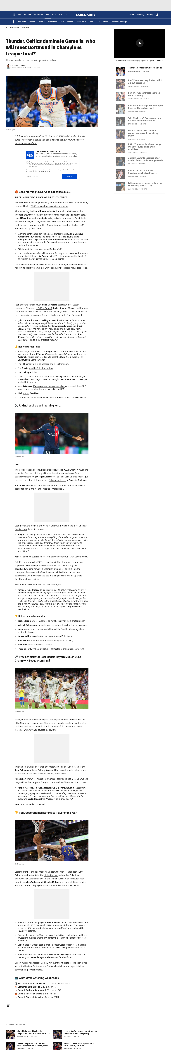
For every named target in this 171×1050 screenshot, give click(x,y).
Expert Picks (25, 27)
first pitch (34, 644)
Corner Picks (41, 804)
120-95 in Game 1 (44, 308)
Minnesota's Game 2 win (40, 963)
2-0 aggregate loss (57, 480)
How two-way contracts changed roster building (144, 94)
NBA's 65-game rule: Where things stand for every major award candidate (144, 147)
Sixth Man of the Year (41, 947)
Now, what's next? (23, 584)
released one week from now (54, 364)
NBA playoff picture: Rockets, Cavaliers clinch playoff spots (142, 171)
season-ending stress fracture (61, 625)
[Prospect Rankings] (118, 21)
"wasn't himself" (56, 636)
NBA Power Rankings (12, 27)
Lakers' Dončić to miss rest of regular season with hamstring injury (80, 1032)
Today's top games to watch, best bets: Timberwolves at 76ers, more (32, 1044)
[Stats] (62, 21)
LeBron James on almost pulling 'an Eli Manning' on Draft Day (145, 184)
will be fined (60, 629)
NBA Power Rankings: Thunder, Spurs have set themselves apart (145, 106)
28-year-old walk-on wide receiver (49, 386)
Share (159, 60)
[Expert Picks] (80, 21)
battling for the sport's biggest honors (35, 773)
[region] (139, 43)
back (36, 372)
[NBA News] (22, 21)
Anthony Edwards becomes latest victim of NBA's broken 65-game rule (145, 159)
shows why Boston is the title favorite (48, 315)
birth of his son (51, 875)
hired (33, 397)
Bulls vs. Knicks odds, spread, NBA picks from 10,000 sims (79, 1044)
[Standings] (52, 21)
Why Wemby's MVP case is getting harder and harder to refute (144, 119)
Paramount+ (64, 983)
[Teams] (70, 21)
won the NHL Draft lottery (41, 368)
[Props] (105, 21)
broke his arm (42, 640)
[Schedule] (41, 21)
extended (66, 397)
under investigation (41, 621)
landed (26, 393)
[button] (131, 21)
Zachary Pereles (20, 65)
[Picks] (98, 21)
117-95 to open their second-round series (49, 206)
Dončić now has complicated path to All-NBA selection (145, 81)
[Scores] (32, 21)
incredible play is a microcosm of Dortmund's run (45, 556)
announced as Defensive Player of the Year (35, 878)
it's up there (76, 575)
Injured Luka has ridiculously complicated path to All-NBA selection (33, 1032)
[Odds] (91, 21)
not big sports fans (75, 649)
